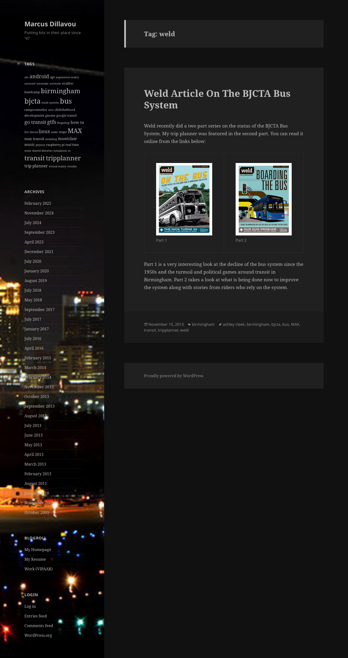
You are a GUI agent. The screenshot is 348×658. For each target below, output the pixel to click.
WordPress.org (38, 635)
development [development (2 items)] (34, 115)
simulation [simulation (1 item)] (60, 150)
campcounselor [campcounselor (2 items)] (35, 109)
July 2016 (32, 338)
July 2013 (32, 425)
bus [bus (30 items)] (66, 101)
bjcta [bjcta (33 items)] (32, 101)
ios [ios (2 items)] (26, 132)
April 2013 (34, 454)
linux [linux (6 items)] (44, 131)
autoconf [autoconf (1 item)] (29, 83)
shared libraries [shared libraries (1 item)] (42, 150)
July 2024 (32, 222)
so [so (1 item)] (69, 150)
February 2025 (37, 203)
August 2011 (35, 483)
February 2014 (37, 377)
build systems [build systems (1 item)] (50, 102)
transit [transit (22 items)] (34, 157)
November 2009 (39, 502)
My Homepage (37, 549)
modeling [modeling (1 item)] (51, 139)
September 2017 (39, 309)
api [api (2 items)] (52, 77)
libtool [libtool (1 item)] (34, 132)
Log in (30, 606)
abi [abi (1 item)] (26, 77)
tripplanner (168, 330)
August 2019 (35, 280)
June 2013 (33, 435)
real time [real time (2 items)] (72, 144)
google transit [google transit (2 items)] (66, 115)
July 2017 (32, 319)
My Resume (35, 559)
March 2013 (35, 464)
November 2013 (39, 386)
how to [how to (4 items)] (77, 122)
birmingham (203, 324)
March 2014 (35, 367)
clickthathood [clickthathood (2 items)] (65, 109)
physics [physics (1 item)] (40, 145)
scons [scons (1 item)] (27, 150)
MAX (295, 324)
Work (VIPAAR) (38, 569)
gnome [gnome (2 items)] (50, 115)
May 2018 (33, 300)
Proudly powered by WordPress (173, 375)
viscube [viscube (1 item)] (72, 166)
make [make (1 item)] (54, 132)
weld (184, 330)
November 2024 (39, 213)
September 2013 (39, 406)
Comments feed (38, 625)
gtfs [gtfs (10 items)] (51, 121)
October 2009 (36, 512)
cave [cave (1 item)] (51, 110)
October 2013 (36, 396)
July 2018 (32, 290)
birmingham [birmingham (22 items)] (60, 90)
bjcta (275, 324)
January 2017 (36, 329)
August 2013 (35, 415)
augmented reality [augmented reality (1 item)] (67, 77)
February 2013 (37, 473)
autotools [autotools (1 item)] (55, 83)
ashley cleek (234, 324)
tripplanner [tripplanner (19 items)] (63, 158)
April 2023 (34, 242)
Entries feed (35, 616)
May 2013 (33, 444)
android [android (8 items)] (39, 76)
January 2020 (36, 271)
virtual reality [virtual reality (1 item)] (57, 166)
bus (285, 324)
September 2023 (39, 232)
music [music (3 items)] (29, 144)
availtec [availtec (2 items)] (67, 83)
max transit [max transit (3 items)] (34, 138)
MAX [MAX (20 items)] (75, 130)
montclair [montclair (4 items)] (67, 138)
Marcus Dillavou (50, 23)
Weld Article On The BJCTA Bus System (217, 99)
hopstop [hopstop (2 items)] (63, 122)
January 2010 (36, 493)
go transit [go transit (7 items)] (35, 122)
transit (150, 330)
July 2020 (32, 261)
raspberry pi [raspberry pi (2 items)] (55, 144)
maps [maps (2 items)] (63, 132)
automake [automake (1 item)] (42, 83)
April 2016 (34, 348)
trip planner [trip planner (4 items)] (36, 166)
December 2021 (38, 251)
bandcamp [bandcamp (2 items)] (32, 92)
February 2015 (37, 358)
